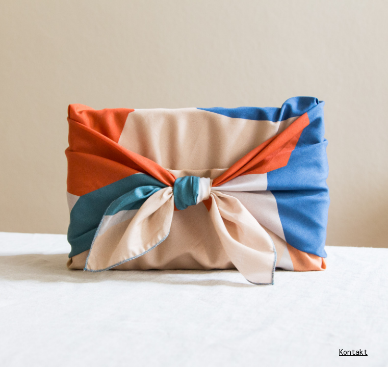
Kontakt (353, 352)
